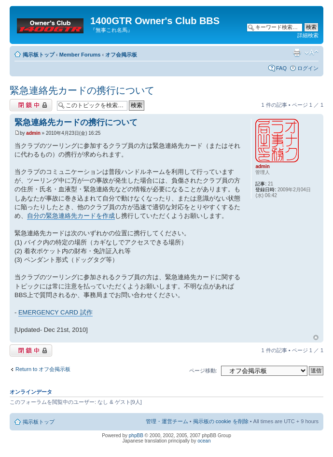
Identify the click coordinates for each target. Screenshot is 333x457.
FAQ (281, 68)
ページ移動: (203, 370)
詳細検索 (308, 35)
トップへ (316, 337)
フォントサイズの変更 (312, 52)
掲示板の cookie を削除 (221, 421)
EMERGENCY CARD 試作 (55, 312)
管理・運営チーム (167, 421)
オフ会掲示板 (121, 54)
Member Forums (80, 54)
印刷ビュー (296, 52)
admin (33, 133)
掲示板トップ (39, 54)
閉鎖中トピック (31, 105)
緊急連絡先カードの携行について (82, 90)
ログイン (308, 68)
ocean (203, 440)
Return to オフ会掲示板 (42, 369)
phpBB (136, 435)
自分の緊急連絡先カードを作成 (71, 215)
